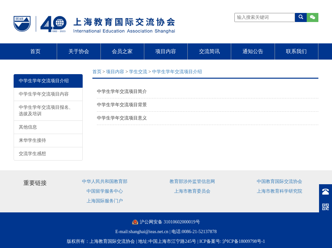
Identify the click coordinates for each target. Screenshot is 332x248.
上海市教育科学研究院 (279, 191)
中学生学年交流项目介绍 (44, 80)
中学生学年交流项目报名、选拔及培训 (46, 110)
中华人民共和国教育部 (104, 181)
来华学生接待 (32, 140)
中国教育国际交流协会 (279, 181)
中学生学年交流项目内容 (44, 94)
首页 (35, 51)
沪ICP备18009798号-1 (243, 241)
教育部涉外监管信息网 (192, 181)
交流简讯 (209, 51)
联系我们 (296, 51)
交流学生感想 (32, 153)
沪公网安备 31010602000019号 (170, 222)
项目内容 (165, 51)
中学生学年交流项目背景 (122, 104)
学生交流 (138, 71)
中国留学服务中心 (105, 191)
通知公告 (253, 51)
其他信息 (28, 127)
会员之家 (122, 51)
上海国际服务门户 (105, 200)
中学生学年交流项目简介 (122, 91)
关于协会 (78, 51)
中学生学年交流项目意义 (122, 118)
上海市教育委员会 (192, 191)
